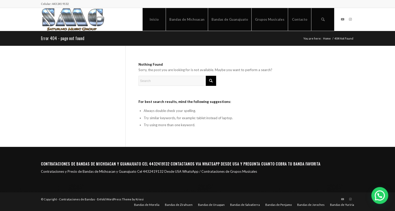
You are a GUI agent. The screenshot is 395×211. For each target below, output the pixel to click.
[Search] (322, 19)
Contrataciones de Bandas (77, 199)
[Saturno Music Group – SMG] (73, 19)
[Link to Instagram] (350, 19)
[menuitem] (154, 19)
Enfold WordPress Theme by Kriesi (120, 199)
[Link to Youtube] (342, 19)
